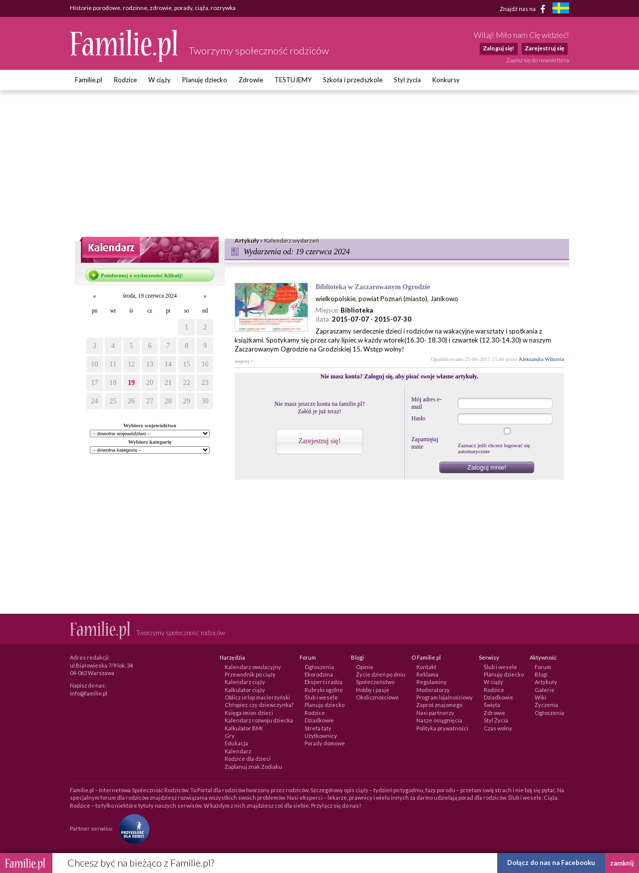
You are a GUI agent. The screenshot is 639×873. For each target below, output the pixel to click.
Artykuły (546, 682)
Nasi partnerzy (435, 712)
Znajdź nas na (524, 8)
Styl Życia (496, 720)
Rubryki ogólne (324, 690)
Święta (492, 704)
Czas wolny (498, 728)
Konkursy (446, 80)
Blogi (541, 674)
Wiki (540, 697)
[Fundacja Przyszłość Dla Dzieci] (131, 828)
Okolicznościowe (377, 697)
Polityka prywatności (442, 728)
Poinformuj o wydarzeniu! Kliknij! (142, 275)
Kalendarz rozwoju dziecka (259, 720)
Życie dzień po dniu (380, 674)
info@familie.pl (88, 693)
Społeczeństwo (375, 682)
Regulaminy (431, 682)
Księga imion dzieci (249, 712)
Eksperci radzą (323, 682)
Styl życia (407, 80)
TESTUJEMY (293, 80)
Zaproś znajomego (439, 704)
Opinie (364, 667)
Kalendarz (238, 751)
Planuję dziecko (204, 80)
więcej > (244, 361)
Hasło (418, 418)
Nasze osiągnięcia (439, 720)
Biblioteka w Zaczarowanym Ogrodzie (373, 287)
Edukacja (236, 743)
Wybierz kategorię (150, 442)
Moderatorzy (433, 690)
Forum (543, 667)
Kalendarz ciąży (245, 682)
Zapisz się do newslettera (537, 60)
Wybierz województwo (149, 425)
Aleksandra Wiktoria (541, 359)
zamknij (622, 863)
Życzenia (546, 704)
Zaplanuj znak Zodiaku (253, 766)
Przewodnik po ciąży (250, 674)
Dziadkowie (319, 720)
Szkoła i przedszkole (352, 80)
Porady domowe (325, 743)
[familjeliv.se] (560, 9)
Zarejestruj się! (319, 441)
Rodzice (125, 80)
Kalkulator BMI (244, 728)
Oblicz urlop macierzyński (257, 697)
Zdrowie (251, 80)
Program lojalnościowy (444, 697)
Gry (230, 735)
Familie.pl (88, 80)
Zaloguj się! (498, 48)
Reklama (427, 674)
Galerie (545, 690)
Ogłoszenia (319, 667)
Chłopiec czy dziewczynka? (259, 704)
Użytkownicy (321, 735)
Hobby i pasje (372, 690)
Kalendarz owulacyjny (253, 667)
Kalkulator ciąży (245, 690)
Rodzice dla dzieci (248, 758)
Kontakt (426, 667)
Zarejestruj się (544, 48)
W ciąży (159, 80)
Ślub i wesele (321, 697)
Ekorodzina (319, 674)
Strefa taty (318, 728)
